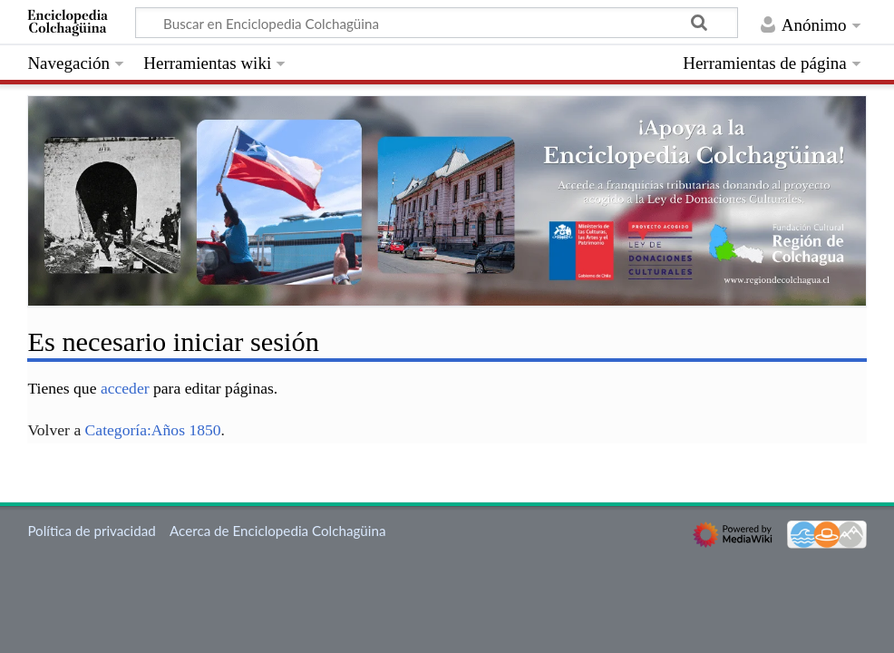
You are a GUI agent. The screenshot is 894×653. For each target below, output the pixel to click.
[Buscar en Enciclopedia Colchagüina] (436, 22)
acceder (125, 388)
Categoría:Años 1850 (153, 430)
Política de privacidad (91, 530)
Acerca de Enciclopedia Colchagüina (278, 530)
